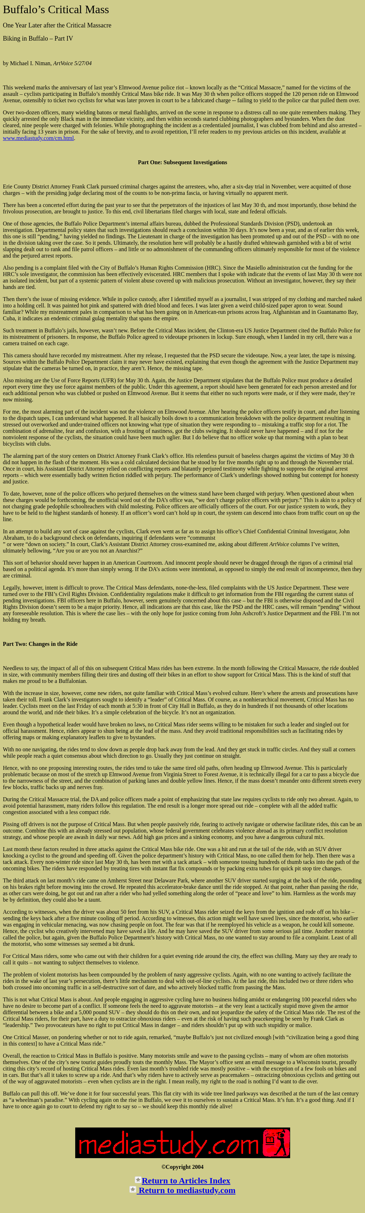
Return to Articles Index (186, 1180)
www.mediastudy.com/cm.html (38, 138)
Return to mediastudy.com (186, 1190)
